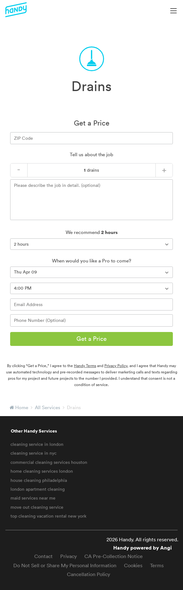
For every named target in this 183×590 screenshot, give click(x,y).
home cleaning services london (41, 471)
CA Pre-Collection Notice (113, 556)
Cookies (133, 565)
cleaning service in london (36, 444)
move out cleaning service (36, 507)
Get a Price (91, 338)
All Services (47, 407)
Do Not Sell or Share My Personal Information (64, 565)
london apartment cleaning (37, 489)
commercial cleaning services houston (48, 462)
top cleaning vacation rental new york (48, 516)
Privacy (68, 556)
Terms (157, 565)
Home (21, 407)
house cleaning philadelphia (38, 480)
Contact (43, 556)
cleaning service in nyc (33, 453)
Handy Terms (85, 365)
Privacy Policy (115, 365)
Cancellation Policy (88, 574)
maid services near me (33, 498)
